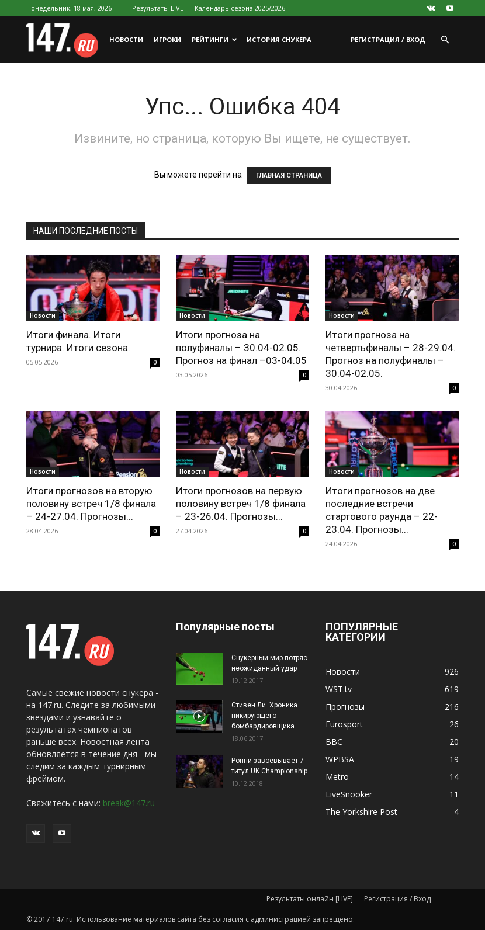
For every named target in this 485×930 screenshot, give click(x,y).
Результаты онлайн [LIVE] (309, 899)
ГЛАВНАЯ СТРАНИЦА (289, 175)
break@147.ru (129, 802)
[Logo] (65, 40)
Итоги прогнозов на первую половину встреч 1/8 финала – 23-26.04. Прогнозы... (241, 503)
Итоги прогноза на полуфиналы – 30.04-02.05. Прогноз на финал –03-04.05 (241, 347)
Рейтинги (214, 39)
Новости (126, 39)
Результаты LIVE (157, 8)
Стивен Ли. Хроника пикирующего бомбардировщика (264, 715)
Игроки (167, 39)
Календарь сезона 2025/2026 (240, 8)
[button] (445, 40)
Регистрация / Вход (388, 39)
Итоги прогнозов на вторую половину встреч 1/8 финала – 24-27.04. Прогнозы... (91, 503)
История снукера (279, 39)
